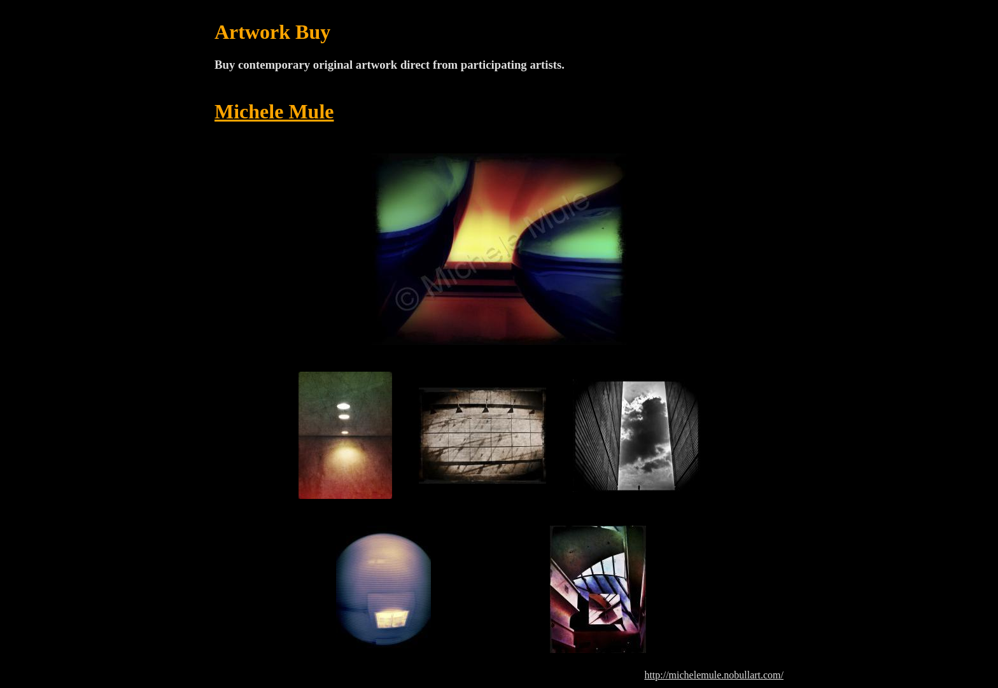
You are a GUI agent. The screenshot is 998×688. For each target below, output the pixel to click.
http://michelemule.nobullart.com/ (714, 675)
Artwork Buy (272, 31)
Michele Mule (274, 111)
